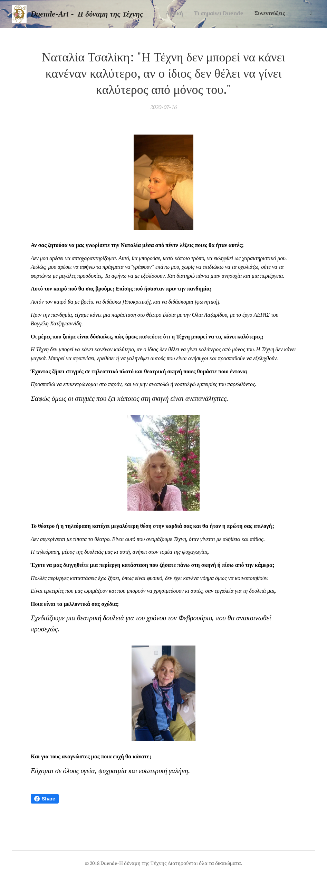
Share (44, 798)
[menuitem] (250, 14)
